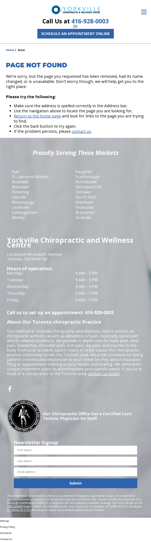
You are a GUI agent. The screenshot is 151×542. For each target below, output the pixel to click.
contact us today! (104, 373)
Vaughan (84, 171)
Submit (75, 483)
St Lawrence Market (30, 176)
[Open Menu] (144, 12)
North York (86, 197)
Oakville (19, 197)
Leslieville (20, 207)
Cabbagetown (25, 212)
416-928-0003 (90, 21)
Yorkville (83, 217)
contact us (81, 131)
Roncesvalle (86, 181)
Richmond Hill (88, 187)
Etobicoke (85, 207)
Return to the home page (37, 116)
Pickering (20, 192)
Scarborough (88, 176)
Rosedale (20, 181)
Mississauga (23, 202)
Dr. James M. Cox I (18, 510)
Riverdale (20, 187)
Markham (85, 202)
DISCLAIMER (15, 506)
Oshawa (83, 192)
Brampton (85, 212)
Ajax (15, 171)
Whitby (18, 217)
